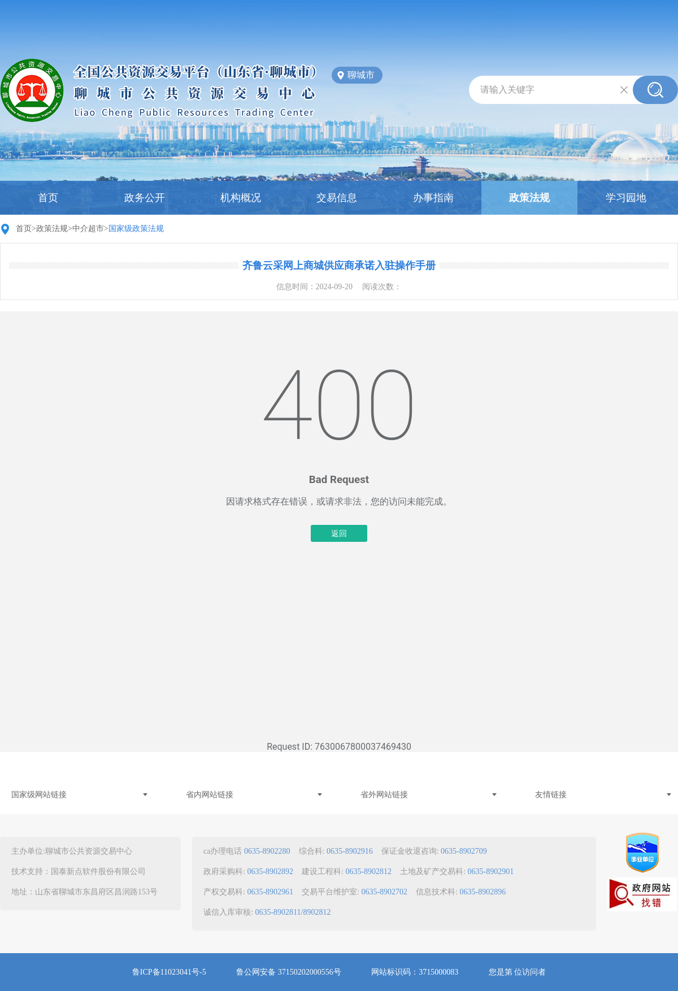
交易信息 (336, 197)
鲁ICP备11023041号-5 (169, 972)
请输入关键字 (507, 89)
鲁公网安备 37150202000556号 (288, 972)
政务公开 (144, 197)
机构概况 (240, 197)
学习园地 (626, 197)
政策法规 (529, 197)
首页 (48, 197)
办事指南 (433, 197)
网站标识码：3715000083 (414, 972)
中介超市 (88, 228)
